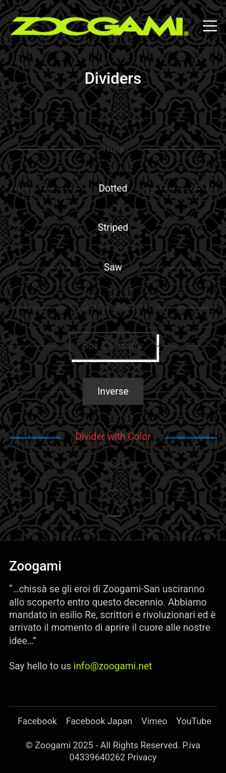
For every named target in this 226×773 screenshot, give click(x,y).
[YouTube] (193, 722)
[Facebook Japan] (99, 722)
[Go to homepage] (99, 26)
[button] (210, 25)
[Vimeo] (155, 722)
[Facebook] (37, 722)
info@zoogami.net (113, 666)
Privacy (141, 757)
